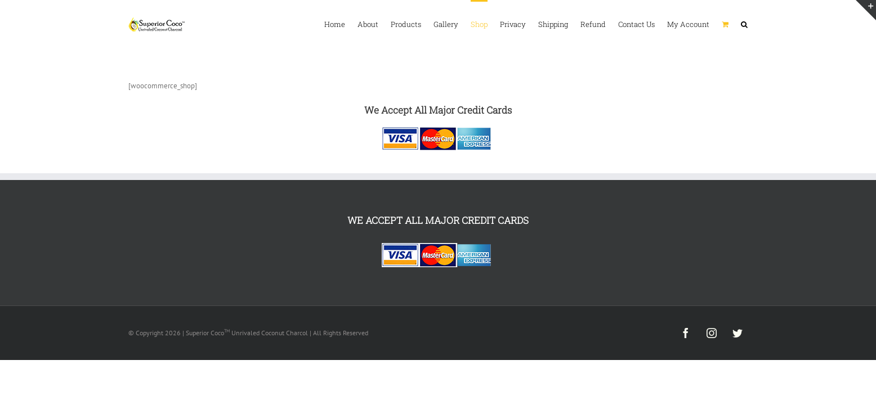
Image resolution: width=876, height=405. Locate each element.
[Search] (744, 23)
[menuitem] (234, 23)
